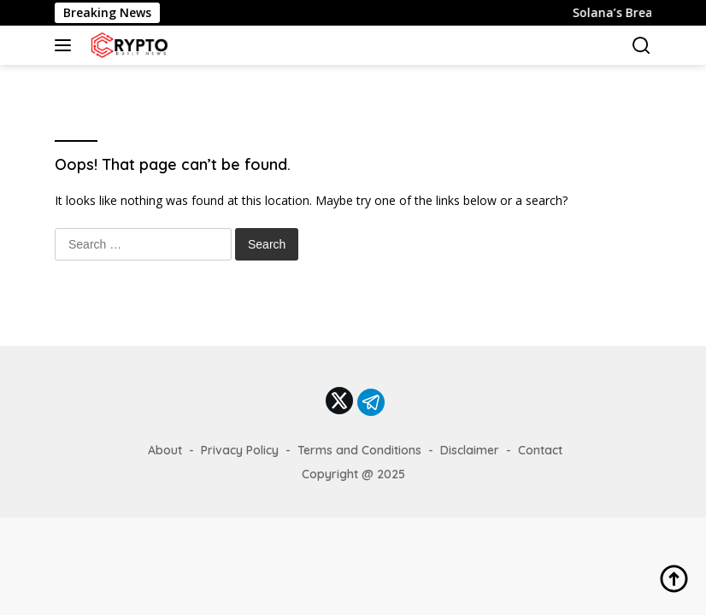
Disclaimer (469, 450)
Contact (540, 450)
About (165, 450)
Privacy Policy (240, 450)
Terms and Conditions (359, 450)
